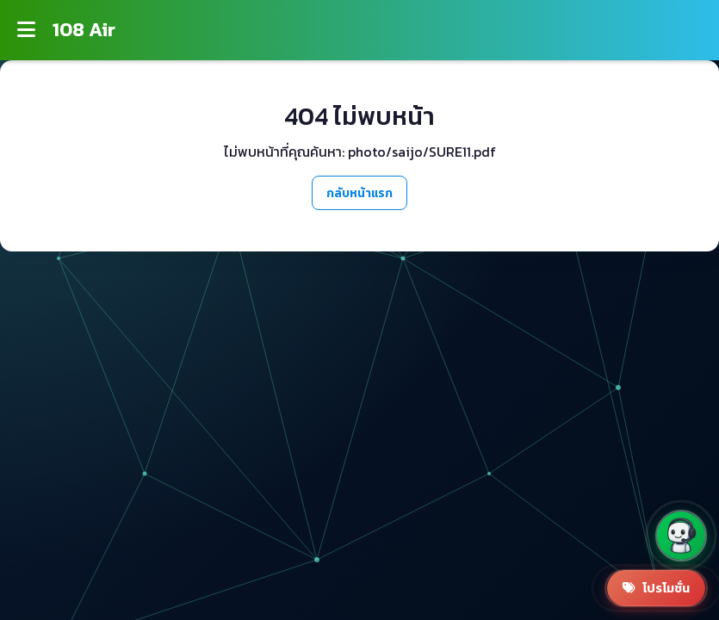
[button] (681, 536)
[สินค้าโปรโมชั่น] (656, 588)
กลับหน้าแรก (359, 193)
